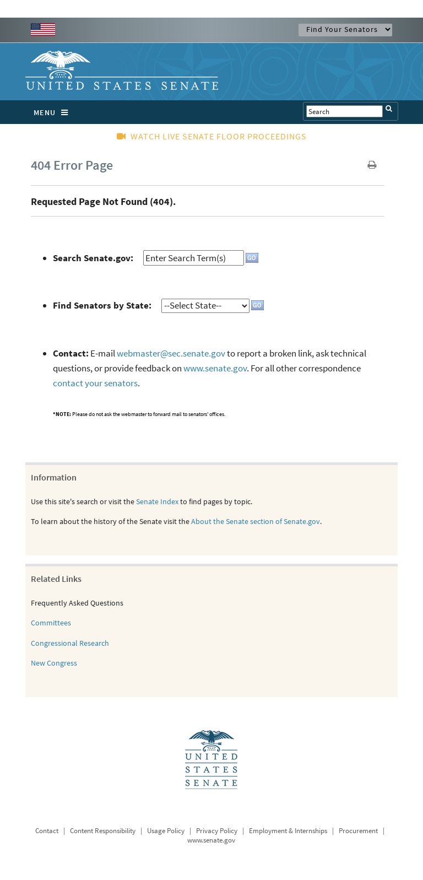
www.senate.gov (215, 368)
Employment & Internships (288, 830)
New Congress (54, 663)
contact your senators (95, 383)
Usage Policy (166, 830)
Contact (46, 830)
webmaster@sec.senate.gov (171, 353)
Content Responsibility (102, 830)
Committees (51, 623)
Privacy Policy (216, 830)
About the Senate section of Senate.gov (255, 521)
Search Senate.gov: (93, 258)
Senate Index (157, 501)
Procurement (358, 830)
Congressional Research (70, 643)
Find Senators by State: (102, 305)
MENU (54, 112)
